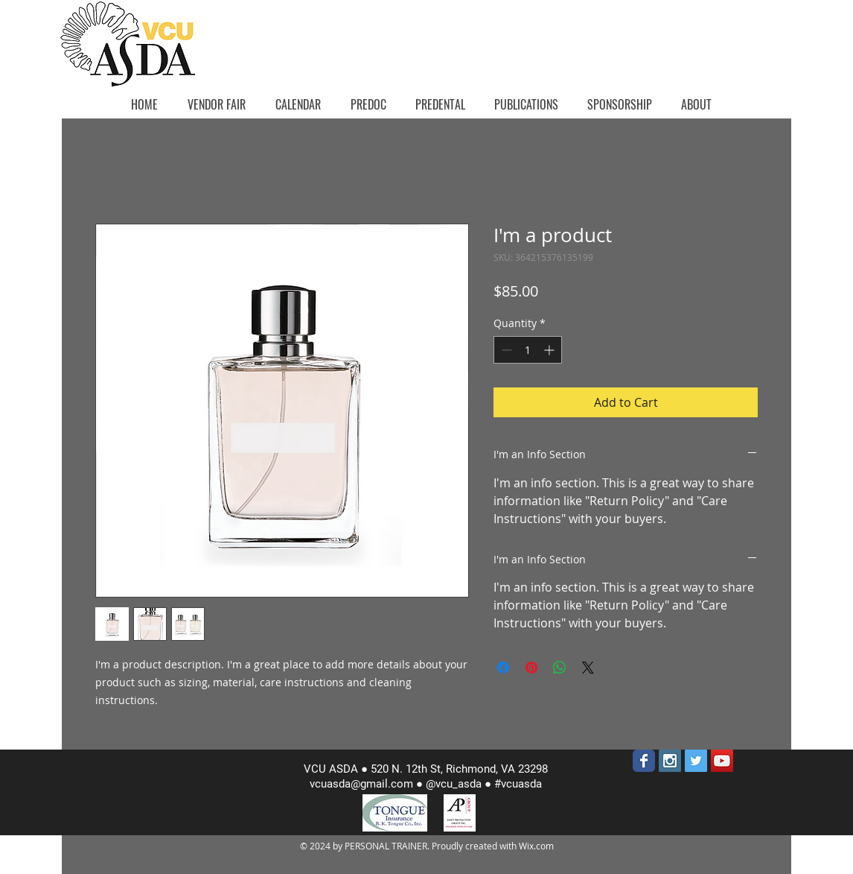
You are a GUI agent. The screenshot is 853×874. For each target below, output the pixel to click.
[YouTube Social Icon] (722, 761)
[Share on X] (588, 668)
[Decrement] (505, 350)
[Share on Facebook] (503, 668)
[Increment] (550, 350)
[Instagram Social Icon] (670, 761)
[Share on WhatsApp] (560, 668)
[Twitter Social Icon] (696, 761)
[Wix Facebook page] (644, 761)
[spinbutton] (527, 350)
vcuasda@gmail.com (361, 784)
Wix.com (536, 846)
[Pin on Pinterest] (531, 668)
